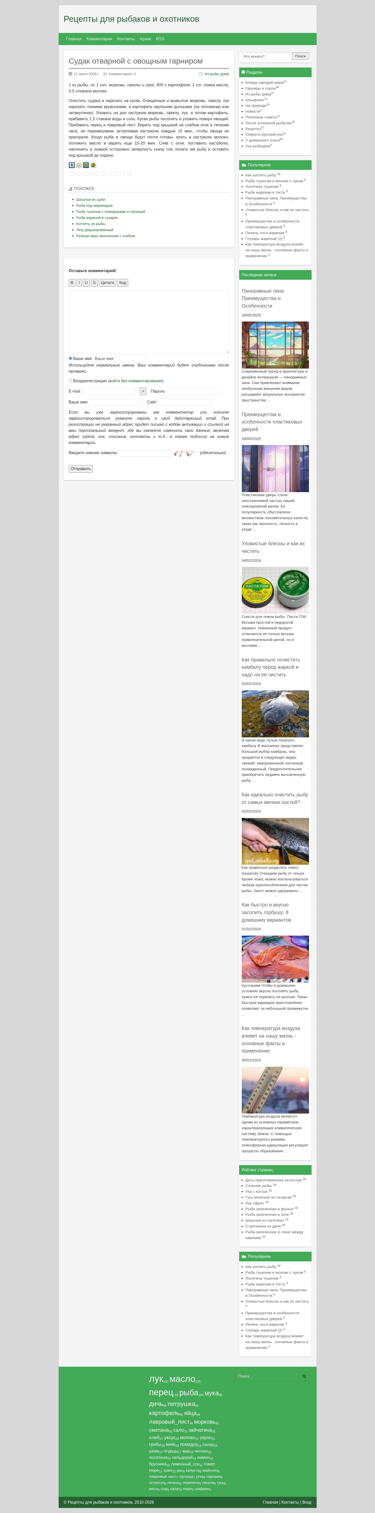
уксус (170, 1437)
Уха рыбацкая (259, 146)
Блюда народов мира (266, 82)
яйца (190, 1413)
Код (122, 282)
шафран (202, 1489)
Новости (254, 111)
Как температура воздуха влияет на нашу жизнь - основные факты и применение (277, 250)
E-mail (74, 391)
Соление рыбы (259, 1185)
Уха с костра (257, 1191)
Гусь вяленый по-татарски (269, 1197)
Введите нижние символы (93, 453)
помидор (189, 1444)
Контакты (290, 1502)
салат (175, 1488)
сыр (164, 1488)
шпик (154, 1451)
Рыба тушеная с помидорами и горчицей (110, 212)
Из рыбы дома (217, 74)
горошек (213, 1476)
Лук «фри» (255, 1203)
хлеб (154, 1437)
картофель (164, 1412)
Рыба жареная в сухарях (97, 218)
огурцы (171, 1451)
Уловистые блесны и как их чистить (277, 210)
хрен (167, 1470)
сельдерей (182, 1457)
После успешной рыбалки (270, 123)
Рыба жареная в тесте (265, 192)
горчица (186, 1476)
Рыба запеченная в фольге (270, 1209)
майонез (210, 1470)
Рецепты (255, 129)
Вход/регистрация (116, 381)
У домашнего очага (264, 140)
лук (156, 1379)
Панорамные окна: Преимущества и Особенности (263, 298)
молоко (187, 1437)
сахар (208, 1444)
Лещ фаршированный (95, 230)
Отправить (81, 469)
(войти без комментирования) (136, 381)
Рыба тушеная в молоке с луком (274, 181)
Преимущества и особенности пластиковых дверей (272, 422)
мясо (153, 1488)
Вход (306, 1502)
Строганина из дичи (263, 1226)
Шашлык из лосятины (265, 1220)
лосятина (158, 1457)
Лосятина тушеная (262, 186)
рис (180, 1470)
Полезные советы (263, 117)
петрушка (181, 1403)
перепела (191, 1482)
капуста (193, 1470)
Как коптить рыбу (261, 175)
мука (212, 1393)
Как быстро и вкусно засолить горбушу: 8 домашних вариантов (266, 912)
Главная (270, 1502)
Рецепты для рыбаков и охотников (132, 19)
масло (182, 1379)
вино (170, 1444)
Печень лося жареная (265, 233)
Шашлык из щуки (90, 199)
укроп (206, 1437)
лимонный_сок (185, 1464)
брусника (158, 1464)
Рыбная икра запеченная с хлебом (105, 236)
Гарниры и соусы (262, 88)
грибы (155, 1444)
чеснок (201, 1451)
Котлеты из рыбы (90, 224)
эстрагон (157, 1482)
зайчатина (200, 1430)
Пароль (158, 391)
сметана (159, 1430)
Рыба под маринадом (94, 206)
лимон (203, 1457)
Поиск (300, 56)
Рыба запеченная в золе (267, 1214)
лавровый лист (162, 1476)
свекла (208, 1482)
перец (161, 1392)
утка (200, 1476)
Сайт (152, 402)
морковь (204, 1422)
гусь (220, 1482)
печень (173, 1482)
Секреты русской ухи (266, 134)
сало (178, 1430)
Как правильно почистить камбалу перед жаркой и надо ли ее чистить (271, 667)
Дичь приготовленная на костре (274, 1180)
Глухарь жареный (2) (264, 238)
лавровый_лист (169, 1422)
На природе (258, 105)
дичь (156, 1403)
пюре (187, 1489)
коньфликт (257, 100)
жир (186, 1451)
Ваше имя (80, 358)
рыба (188, 1392)
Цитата (107, 282)
